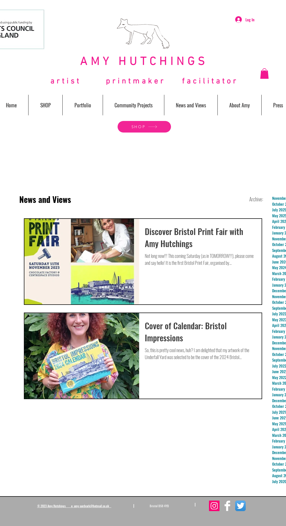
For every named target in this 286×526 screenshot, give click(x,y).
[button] (264, 73)
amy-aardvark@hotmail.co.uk (91, 506)
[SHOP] (144, 127)
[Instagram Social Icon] (214, 506)
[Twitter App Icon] (240, 506)
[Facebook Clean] (227, 506)
